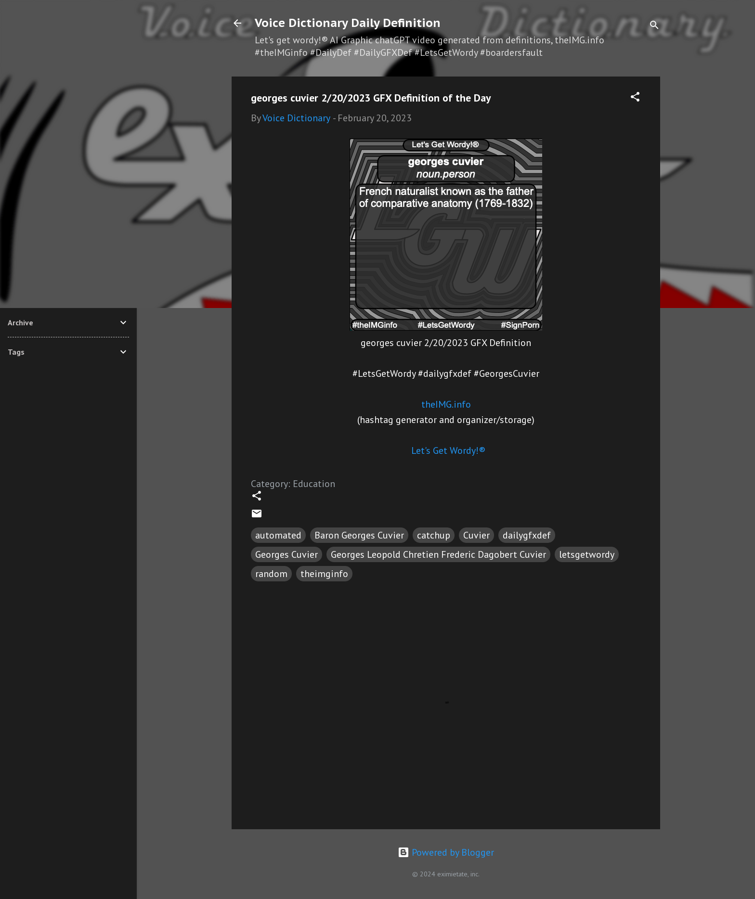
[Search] (654, 26)
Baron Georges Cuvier (359, 535)
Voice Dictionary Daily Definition (348, 22)
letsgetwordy (586, 554)
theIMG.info (446, 404)
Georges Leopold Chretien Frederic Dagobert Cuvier (438, 554)
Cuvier (476, 535)
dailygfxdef (527, 535)
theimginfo (324, 573)
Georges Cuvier (286, 554)
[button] (635, 98)
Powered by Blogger (446, 852)
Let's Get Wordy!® (448, 450)
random (271, 573)
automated (278, 535)
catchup (433, 535)
